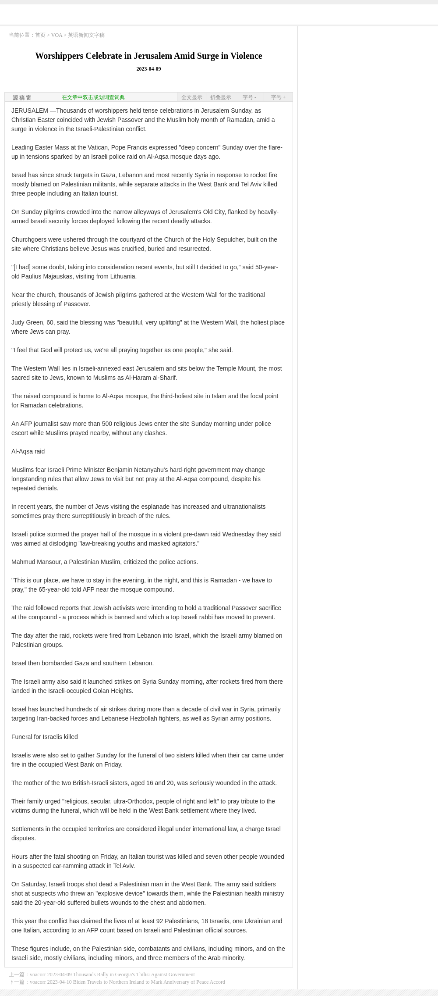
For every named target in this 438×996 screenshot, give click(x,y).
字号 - (249, 97)
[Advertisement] (368, 85)
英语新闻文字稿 (86, 35)
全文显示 (192, 97)
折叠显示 (221, 97)
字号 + (278, 97)
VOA (56, 35)
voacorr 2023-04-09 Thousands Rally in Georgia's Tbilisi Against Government (112, 974)
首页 (40, 35)
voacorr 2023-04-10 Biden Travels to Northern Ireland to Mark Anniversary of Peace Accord (127, 982)
